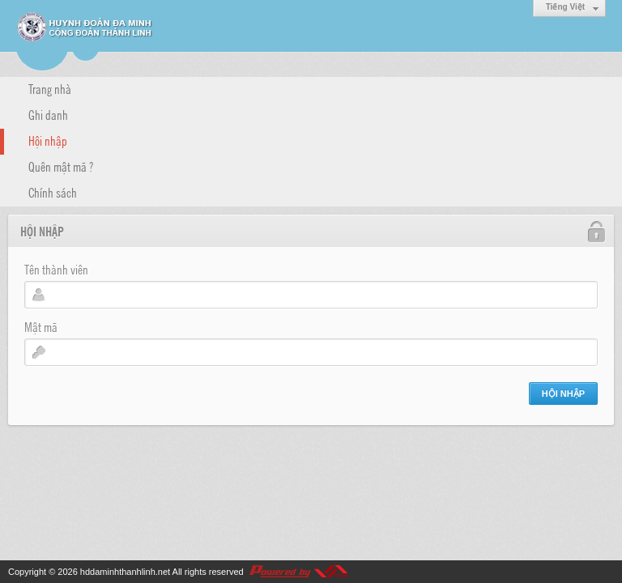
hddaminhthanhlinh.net (125, 572)
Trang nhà (49, 88)
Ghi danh (48, 114)
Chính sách (52, 192)
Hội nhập (47, 140)
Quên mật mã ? (60, 166)
